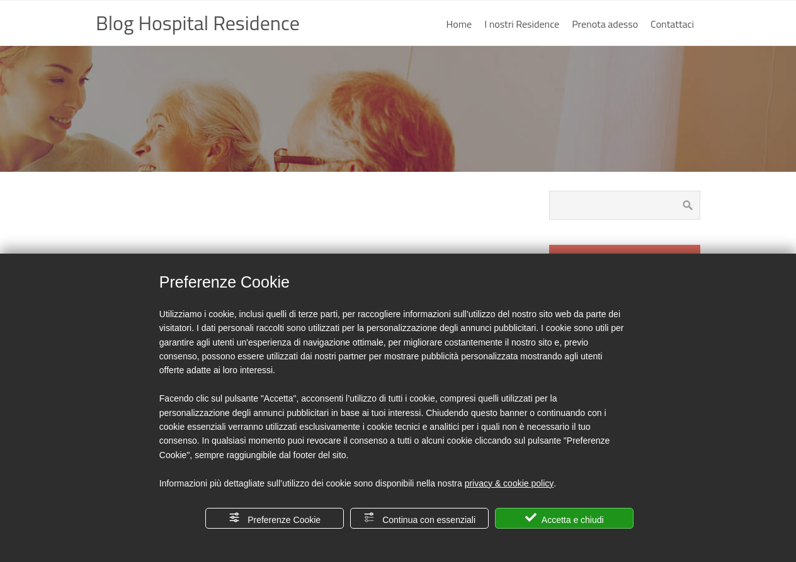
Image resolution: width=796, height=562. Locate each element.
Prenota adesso (605, 23)
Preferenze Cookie (275, 518)
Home (459, 23)
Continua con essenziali (419, 518)
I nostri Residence (521, 23)
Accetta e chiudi (564, 518)
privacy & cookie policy (509, 483)
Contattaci (672, 23)
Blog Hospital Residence (198, 23)
